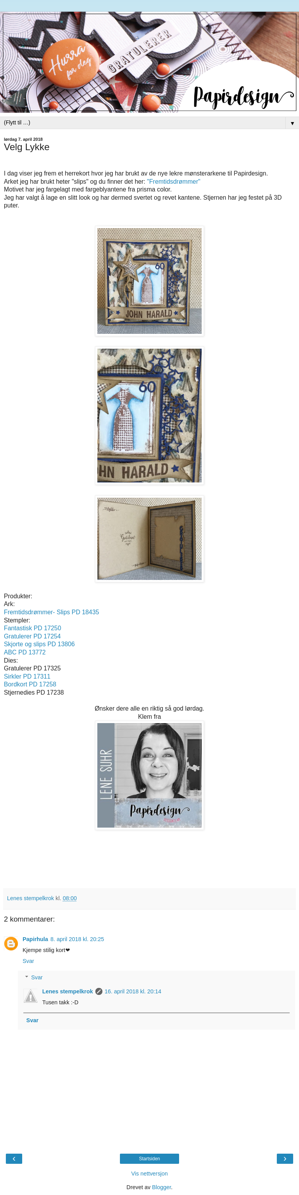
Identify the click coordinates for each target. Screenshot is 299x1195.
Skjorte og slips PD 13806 (39, 644)
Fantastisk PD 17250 (32, 628)
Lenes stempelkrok (67, 991)
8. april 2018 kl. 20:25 (77, 939)
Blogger (161, 1187)
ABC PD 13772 (25, 652)
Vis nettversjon (149, 1173)
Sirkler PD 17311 (27, 676)
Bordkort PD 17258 (30, 684)
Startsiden (149, 1158)
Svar (28, 961)
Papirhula (35, 939)
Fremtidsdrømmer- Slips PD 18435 (51, 612)
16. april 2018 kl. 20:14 (133, 991)
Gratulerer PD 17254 (32, 636)
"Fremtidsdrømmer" (174, 181)
